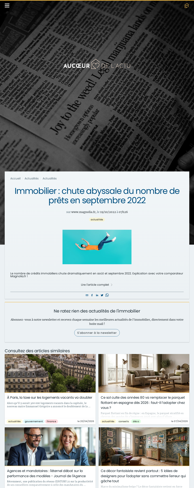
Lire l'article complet (97, 284)
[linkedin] (97, 295)
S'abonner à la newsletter (97, 333)
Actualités (32, 178)
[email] (86, 295)
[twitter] (102, 295)
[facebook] (91, 295)
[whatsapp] (107, 295)
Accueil (15, 178)
